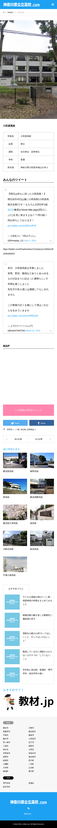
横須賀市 (32, 731)
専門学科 (6, 783)
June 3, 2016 (30, 240)
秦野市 (31, 746)
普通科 (31, 783)
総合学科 (6, 787)
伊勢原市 (6, 753)
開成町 (5, 771)
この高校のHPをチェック (28, 410)
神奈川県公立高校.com (22, 824)
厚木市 (5, 750)
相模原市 (6, 731)
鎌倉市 (31, 735)
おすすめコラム (16, 588)
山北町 (31, 768)
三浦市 (5, 746)
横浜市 (5, 728)
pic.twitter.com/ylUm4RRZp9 (23, 315)
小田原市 (32, 739)
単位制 (23, 429)
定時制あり (31, 429)
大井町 (5, 768)
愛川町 (31, 771)
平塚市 (5, 735)
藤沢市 (5, 739)
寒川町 (31, 760)
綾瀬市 (5, 760)
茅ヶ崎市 (6, 742)
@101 (11, 210)
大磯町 (5, 764)
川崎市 (31, 728)
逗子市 (31, 742)
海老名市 (32, 753)
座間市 (5, 757)
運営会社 (27, 814)
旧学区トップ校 (13, 429)
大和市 (31, 750)
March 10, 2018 (33, 330)
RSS (29, 808)
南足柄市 (32, 757)
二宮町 (31, 764)
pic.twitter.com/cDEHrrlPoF (22, 225)
